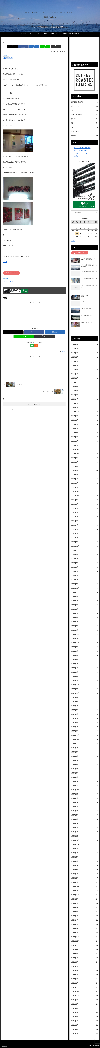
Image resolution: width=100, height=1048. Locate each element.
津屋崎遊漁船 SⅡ (80, 153)
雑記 (4, 298)
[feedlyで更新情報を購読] (32, 345)
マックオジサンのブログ (82, 148)
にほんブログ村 (8, 58)
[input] (84, 212)
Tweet (5, 262)
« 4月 (73, 241)
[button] (55, 46)
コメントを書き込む (34, 404)
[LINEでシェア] (45, 46)
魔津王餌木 (77, 156)
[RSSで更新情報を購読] (35, 345)
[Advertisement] (34, 314)
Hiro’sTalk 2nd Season (81, 150)
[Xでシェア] (13, 46)
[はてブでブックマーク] (34, 46)
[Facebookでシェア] (24, 46)
